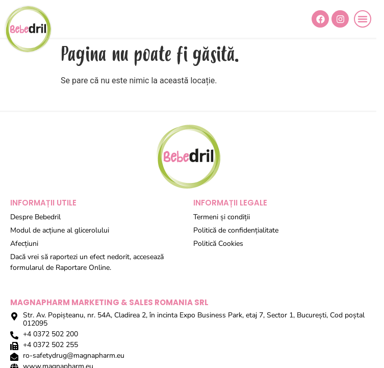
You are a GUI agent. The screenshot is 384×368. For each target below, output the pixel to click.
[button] (362, 19)
